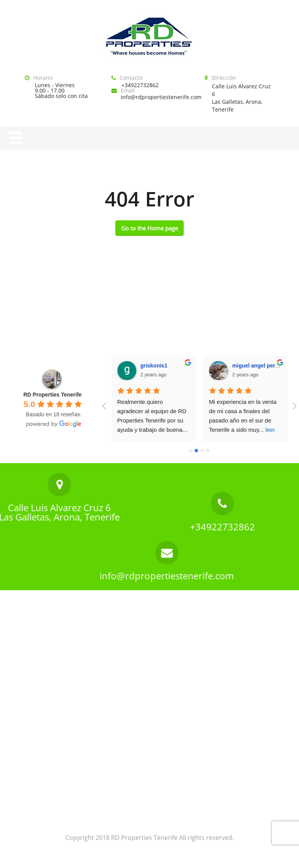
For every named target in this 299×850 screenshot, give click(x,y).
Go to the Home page (149, 228)
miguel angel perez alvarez (174, 365)
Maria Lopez (248, 365)
